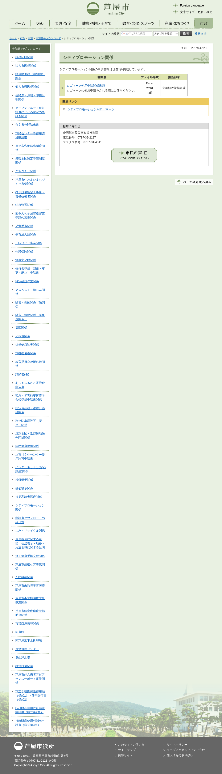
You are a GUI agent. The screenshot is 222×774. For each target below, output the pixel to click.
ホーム (13, 38)
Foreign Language (192, 5)
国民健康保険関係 (27, 446)
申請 (30, 38)
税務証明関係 (24, 57)
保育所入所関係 (25, 234)
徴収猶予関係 (24, 479)
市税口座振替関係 (27, 623)
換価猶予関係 (24, 488)
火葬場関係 (22, 336)
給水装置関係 (24, 205)
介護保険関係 (24, 251)
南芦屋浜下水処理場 (28, 640)
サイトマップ (127, 750)
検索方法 (200, 33)
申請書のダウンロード (48, 38)
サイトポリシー (177, 744)
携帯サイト (125, 755)
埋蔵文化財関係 (25, 260)
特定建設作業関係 (27, 281)
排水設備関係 (24, 666)
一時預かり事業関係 (28, 243)
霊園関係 (21, 327)
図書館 (19, 632)
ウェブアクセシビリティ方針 (186, 750)
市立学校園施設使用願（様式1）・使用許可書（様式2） (30, 695)
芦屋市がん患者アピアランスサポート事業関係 (30, 678)
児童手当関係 (24, 226)
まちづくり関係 (25, 171)
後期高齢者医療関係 (28, 496)
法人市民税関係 (25, 65)
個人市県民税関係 (27, 86)
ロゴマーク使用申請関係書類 (86, 85)
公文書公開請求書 (27, 124)
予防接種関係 (24, 577)
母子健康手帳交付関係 (30, 556)
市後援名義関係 (25, 353)
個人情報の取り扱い (180, 755)
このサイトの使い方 (131, 744)
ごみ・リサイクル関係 (30, 530)
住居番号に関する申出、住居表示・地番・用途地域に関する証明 (30, 543)
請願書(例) (22, 374)
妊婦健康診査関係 (27, 344)
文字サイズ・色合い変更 (196, 12)
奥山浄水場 (22, 657)
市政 (22, 38)
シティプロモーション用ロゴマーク (90, 109)
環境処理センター (27, 649)
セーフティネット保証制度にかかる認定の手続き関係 (30, 112)
